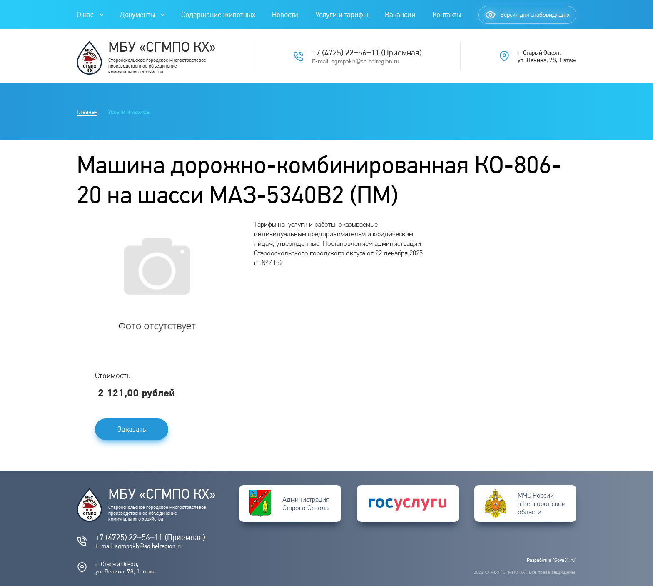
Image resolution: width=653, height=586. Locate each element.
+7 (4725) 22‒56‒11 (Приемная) (367, 53)
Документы (137, 14)
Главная (87, 111)
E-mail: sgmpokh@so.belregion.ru (355, 61)
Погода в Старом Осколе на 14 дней (511, 228)
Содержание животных (218, 14)
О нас (85, 14)
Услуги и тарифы (341, 14)
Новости (285, 14)
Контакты (446, 14)
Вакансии (400, 14)
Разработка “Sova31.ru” (551, 560)
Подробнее (510, 236)
